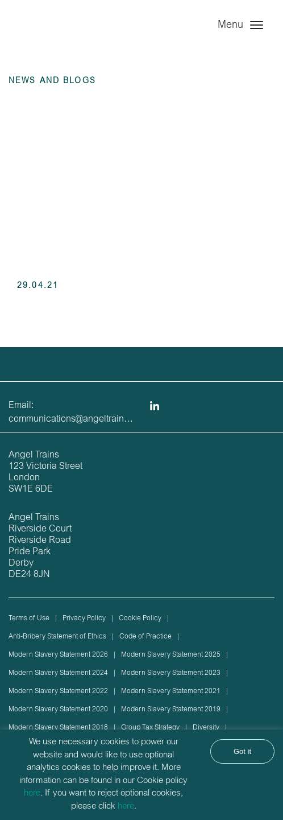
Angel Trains (57, 35)
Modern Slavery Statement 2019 (170, 709)
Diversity (206, 727)
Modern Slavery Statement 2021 (170, 691)
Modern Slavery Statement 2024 (58, 673)
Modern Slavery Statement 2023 (170, 673)
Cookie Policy (140, 618)
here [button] (126, 806)
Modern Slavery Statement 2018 (58, 727)
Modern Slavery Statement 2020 (58, 709)
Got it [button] (242, 751)
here (32, 793)
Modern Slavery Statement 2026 (58, 655)
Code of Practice (145, 636)
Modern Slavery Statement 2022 (58, 691)
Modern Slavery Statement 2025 (170, 655)
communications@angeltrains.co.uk (80, 419)
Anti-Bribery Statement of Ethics (57, 636)
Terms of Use (29, 618)
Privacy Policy (84, 618)
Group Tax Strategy (150, 727)
